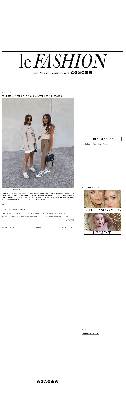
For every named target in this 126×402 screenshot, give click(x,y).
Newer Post (9, 228)
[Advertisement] (62, 27)
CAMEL (43, 213)
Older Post (67, 228)
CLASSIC (50, 213)
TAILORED (49, 217)
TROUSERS (63, 217)
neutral (61, 193)
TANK (56, 217)
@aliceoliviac (15, 190)
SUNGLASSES (39, 217)
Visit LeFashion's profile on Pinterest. (96, 144)
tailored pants (30, 197)
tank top (41, 197)
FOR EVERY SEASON (62, 213)
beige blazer (54, 197)
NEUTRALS (13, 217)
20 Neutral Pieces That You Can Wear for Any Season (32, 96)
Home (38, 227)
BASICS (24, 213)
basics (66, 193)
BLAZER (36, 213)
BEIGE (30, 213)
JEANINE (5, 217)
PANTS (21, 217)
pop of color (12, 193)
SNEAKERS (29, 217)
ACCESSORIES (14, 213)
